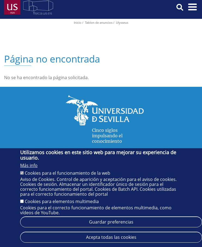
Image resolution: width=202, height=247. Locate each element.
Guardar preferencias (111, 222)
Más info (29, 165)
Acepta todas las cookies (111, 237)
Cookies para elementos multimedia (62, 201)
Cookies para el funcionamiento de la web (67, 173)
